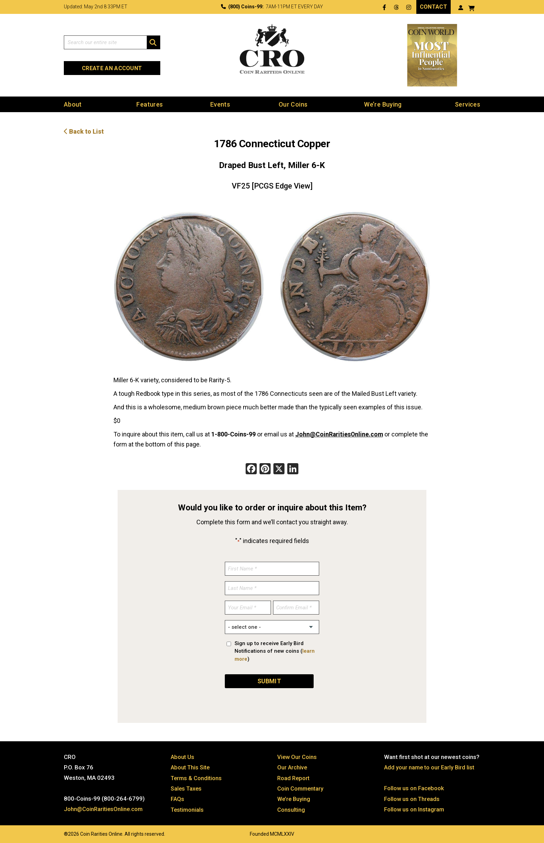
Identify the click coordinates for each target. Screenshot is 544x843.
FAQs (178, 797)
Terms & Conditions (197, 776)
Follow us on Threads (412, 797)
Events (220, 104)
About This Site (191, 766)
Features (149, 104)
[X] (279, 469)
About (73, 104)
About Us (183, 755)
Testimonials (188, 807)
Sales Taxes (187, 787)
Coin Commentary (301, 787)
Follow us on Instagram (414, 807)
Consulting (291, 807)
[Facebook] (251, 469)
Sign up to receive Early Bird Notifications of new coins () (275, 650)
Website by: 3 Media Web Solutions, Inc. (56, 831)
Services (467, 104)
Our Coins (293, 104)
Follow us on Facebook (414, 787)
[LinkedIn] (293, 469)
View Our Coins (297, 755)
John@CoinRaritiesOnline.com (339, 433)
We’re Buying (382, 104)
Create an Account (112, 68)
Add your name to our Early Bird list (430, 766)
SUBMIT (269, 680)
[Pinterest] (265, 469)
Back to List (84, 131)
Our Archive (292, 766)
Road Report (294, 776)
